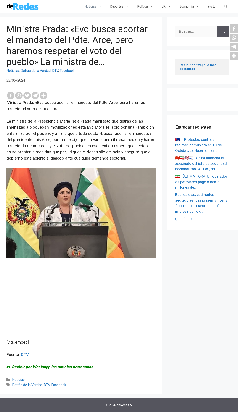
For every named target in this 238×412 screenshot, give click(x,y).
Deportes (121, 6)
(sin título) (183, 219)
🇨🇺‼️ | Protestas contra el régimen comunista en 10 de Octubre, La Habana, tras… (198, 145)
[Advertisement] (81, 309)
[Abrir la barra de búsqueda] (226, 6)
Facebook (67, 71)
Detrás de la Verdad (36, 71)
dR (168, 6)
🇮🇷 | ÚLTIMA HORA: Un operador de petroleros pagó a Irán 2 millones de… (201, 181)
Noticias (95, 6)
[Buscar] (223, 31)
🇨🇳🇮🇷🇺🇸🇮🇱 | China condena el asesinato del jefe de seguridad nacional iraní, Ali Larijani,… (201, 163)
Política (147, 6)
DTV (55, 71)
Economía (192, 6)
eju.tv (211, 6)
